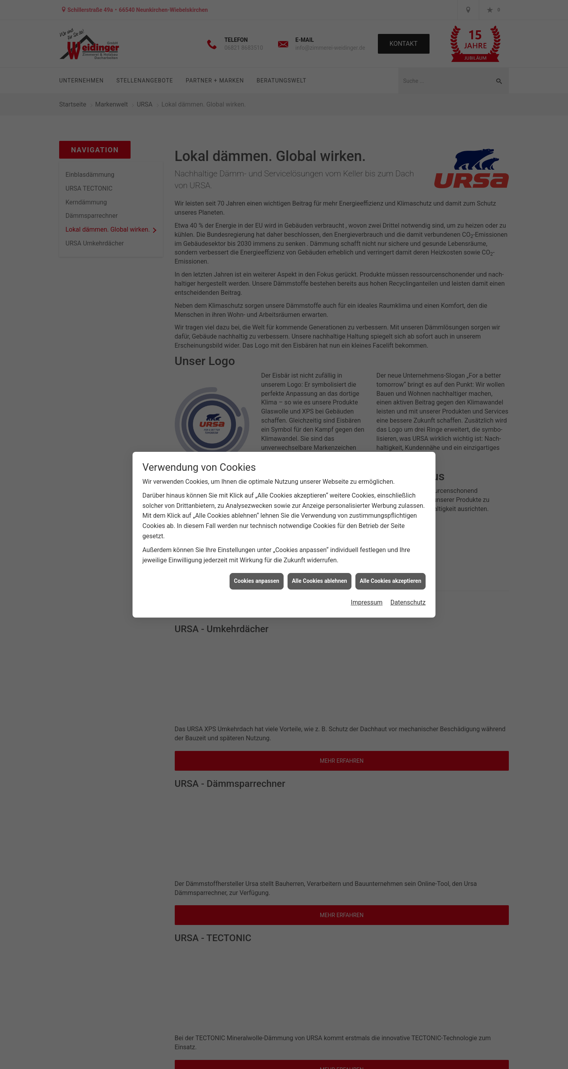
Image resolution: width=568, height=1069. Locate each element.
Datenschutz (408, 602)
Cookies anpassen (256, 581)
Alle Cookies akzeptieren (390, 581)
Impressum (367, 602)
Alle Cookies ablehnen (319, 581)
